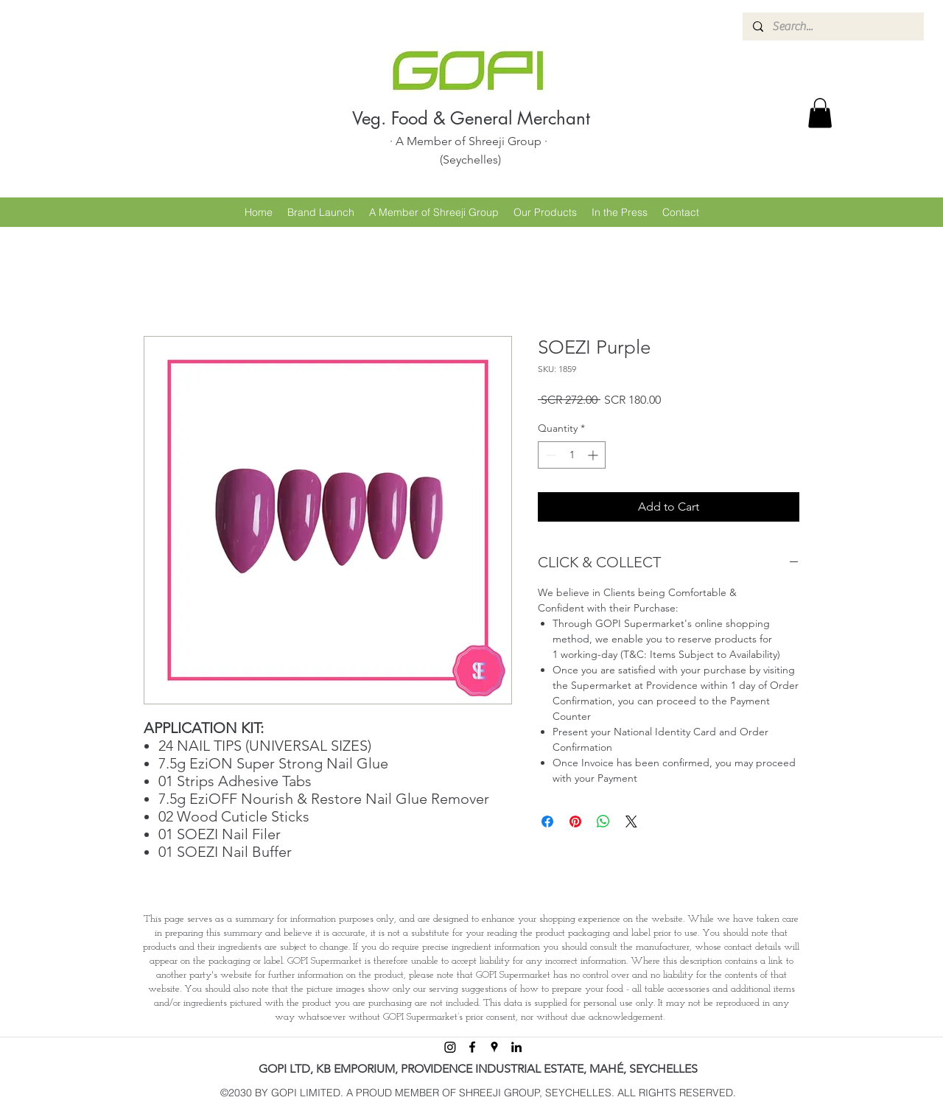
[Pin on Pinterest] (575, 821)
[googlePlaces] (494, 1047)
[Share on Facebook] (547, 821)
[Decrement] (549, 455)
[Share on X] (631, 821)
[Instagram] (450, 1047)
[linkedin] (516, 1047)
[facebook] (472, 1047)
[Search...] (832, 27)
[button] (819, 113)
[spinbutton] (571, 455)
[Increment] (594, 455)
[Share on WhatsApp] (603, 821)
